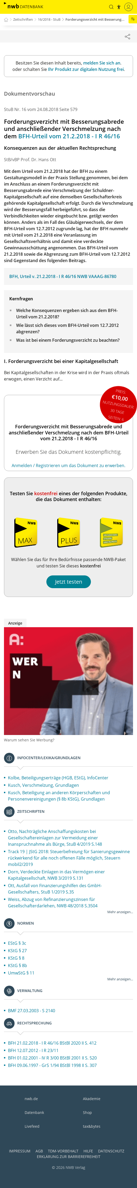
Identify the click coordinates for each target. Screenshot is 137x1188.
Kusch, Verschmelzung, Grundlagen (43, 785)
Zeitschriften (23, 19)
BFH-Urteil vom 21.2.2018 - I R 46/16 (69, 136)
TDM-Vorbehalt (63, 1150)
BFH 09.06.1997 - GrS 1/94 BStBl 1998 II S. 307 (52, 1065)
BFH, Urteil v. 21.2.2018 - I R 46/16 (42, 276)
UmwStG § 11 (21, 973)
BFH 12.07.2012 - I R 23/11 (33, 1050)
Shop (87, 1112)
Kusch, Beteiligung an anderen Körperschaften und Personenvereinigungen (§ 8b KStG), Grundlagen (59, 796)
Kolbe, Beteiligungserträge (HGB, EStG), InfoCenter (58, 778)
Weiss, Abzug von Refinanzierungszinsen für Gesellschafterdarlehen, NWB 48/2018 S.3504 (53, 902)
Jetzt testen (68, 581)
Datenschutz (111, 1150)
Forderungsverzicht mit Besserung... (95, 19)
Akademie (91, 1098)
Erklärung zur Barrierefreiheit (68, 1156)
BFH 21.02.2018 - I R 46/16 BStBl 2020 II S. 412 (52, 1043)
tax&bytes (91, 1126)
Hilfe (88, 1150)
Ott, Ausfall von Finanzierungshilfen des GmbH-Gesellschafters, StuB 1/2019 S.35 (55, 889)
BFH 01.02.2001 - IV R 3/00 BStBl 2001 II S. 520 (52, 1058)
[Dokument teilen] (127, 36)
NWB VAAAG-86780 (96, 276)
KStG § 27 (17, 951)
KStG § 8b (17, 965)
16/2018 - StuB (49, 19)
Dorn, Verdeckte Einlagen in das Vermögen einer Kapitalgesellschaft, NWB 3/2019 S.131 (56, 875)
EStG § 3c (17, 943)
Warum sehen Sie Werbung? (29, 739)
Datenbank (34, 1112)
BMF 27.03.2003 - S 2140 (31, 1011)
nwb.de (31, 1098)
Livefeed (32, 1126)
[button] (111, 7)
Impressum (19, 1150)
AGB (39, 1150)
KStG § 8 (16, 958)
